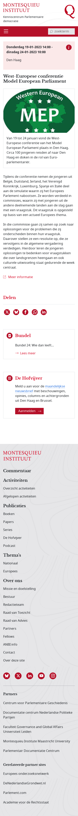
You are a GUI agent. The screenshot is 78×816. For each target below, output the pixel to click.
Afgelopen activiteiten (19, 496)
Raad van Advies (15, 620)
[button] (9, 675)
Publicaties (14, 506)
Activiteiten (15, 480)
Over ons (12, 581)
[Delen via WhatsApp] (35, 312)
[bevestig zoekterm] (51, 31)
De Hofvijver (12, 538)
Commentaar (17, 471)
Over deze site (14, 660)
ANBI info (10, 644)
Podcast (9, 545)
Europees (10, 571)
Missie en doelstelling (19, 588)
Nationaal (10, 563)
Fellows (8, 636)
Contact (9, 652)
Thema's (12, 555)
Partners (9, 628)
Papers (8, 522)
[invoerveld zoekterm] (61, 31)
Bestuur (9, 596)
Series (7, 530)
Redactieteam (13, 604)
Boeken (9, 514)
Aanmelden (29, 411)
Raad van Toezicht (16, 612)
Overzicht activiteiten (19, 488)
